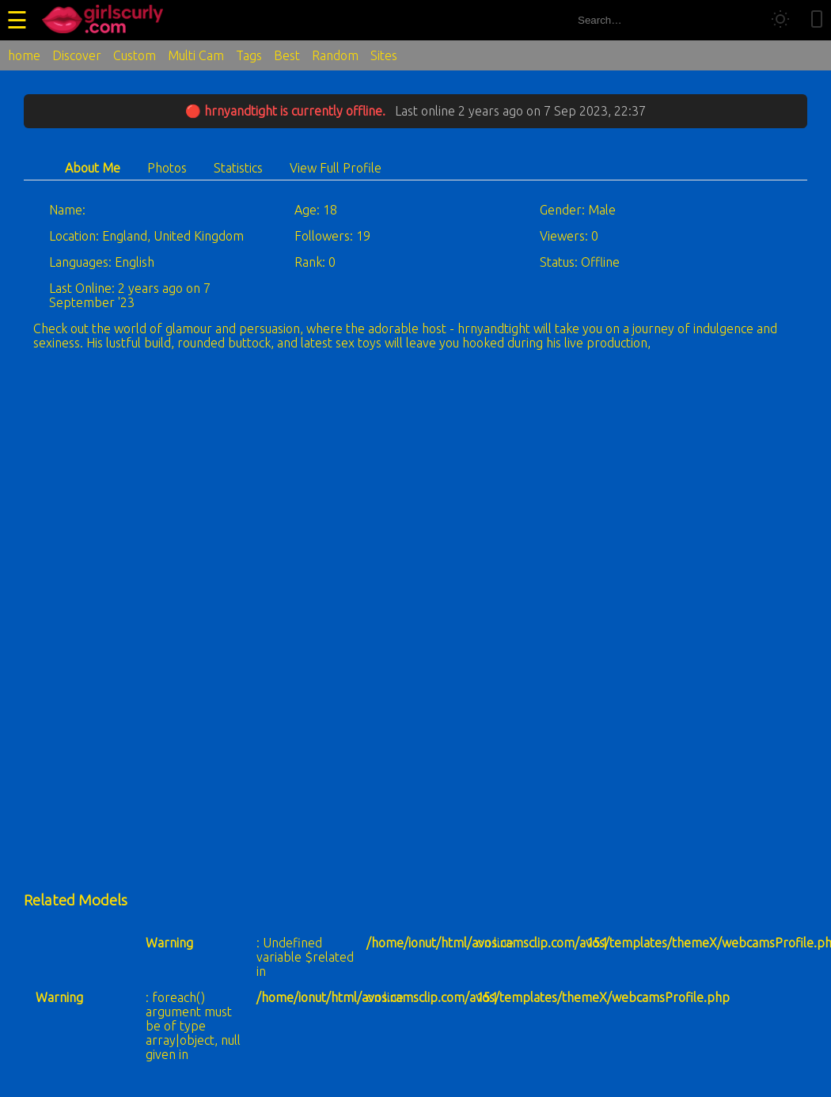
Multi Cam (196, 55)
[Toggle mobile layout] (817, 20)
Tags (249, 55)
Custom (134, 55)
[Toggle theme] (780, 20)
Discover (76, 55)
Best (287, 55)
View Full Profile (335, 168)
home (24, 55)
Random (335, 55)
